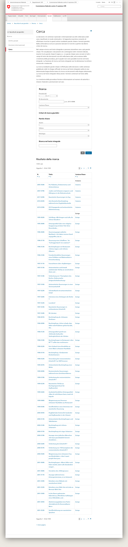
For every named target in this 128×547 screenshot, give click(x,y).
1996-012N (40, 246)
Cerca (40, 23)
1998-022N (40, 346)
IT (114, 2)
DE (109, 2)
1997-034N (40, 313)
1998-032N (40, 359)
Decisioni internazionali (16, 45)
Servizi (50, 16)
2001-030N (40, 481)
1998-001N (40, 317)
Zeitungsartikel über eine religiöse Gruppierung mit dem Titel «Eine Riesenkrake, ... (60, 226)
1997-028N (40, 297)
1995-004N (40, 223)
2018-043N (40, 201)
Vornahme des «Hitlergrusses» (58, 471)
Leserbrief (52, 303)
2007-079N (40, 191)
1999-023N (40, 383)
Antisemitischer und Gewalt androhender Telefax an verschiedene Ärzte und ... (61, 270)
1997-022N (40, 290)
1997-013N (40, 267)
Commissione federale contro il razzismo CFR (61, 2)
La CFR (64, 16)
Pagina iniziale (12, 16)
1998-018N (40, 340)
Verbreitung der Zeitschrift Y (58, 444)
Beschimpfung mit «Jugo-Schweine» (60, 431)
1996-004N (40, 232)
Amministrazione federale (17, 2)
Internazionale (42, 16)
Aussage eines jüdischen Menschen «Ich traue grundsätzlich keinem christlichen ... (60, 438)
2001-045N (40, 502)
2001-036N (40, 493)
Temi (26, 16)
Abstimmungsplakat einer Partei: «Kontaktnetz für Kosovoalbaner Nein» (59, 504)
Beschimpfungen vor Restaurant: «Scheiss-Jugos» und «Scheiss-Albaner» (59, 249)
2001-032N (40, 487)
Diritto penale (13, 41)
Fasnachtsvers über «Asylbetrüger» (60, 263)
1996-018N (40, 255)
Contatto (98, 2)
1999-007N (40, 365)
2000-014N (40, 425)
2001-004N (40, 462)
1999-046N (40, 400)
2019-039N (40, 207)
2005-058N (40, 184)
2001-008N (40, 471)
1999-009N (40, 371)
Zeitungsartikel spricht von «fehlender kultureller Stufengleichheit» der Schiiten (58, 334)
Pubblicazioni (57, 16)
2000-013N (40, 419)
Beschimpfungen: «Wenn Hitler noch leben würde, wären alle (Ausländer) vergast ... (61, 465)
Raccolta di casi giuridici (21, 23)
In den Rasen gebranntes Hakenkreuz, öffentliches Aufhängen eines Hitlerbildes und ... (61, 496)
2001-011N (40, 475)
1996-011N (40, 240)
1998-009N (40, 323)
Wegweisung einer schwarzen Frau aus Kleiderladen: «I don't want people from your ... (60, 456)
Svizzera (78, 184)
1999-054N (40, 406)
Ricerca (34, 23)
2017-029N (40, 197)
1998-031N (40, 352)
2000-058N (40, 454)
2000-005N (40, 413)
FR (112, 2)
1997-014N (40, 276)
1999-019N (40, 377)
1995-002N (40, 217)
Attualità (20, 16)
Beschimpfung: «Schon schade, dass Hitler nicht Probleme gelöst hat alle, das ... (60, 326)
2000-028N (40, 444)
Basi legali (33, 16)
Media (103, 2)
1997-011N (40, 263)
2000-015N (40, 431)
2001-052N (40, 510)
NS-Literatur (52, 313)
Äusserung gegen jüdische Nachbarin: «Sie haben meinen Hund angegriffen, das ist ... (61, 234)
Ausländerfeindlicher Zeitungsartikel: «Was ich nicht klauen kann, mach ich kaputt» (61, 394)
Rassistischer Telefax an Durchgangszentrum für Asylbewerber (56, 386)
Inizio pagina (42, 525)
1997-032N (40, 303)
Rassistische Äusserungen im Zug (59, 197)
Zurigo (77, 217)
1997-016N (40, 284)
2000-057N (40, 448)
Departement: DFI (36, 2)
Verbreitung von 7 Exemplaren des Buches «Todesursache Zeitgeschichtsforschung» (60, 278)
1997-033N (40, 307)
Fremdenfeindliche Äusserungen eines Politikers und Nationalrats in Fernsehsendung (60, 257)
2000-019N (40, 435)
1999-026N (40, 392)
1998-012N (40, 332)
